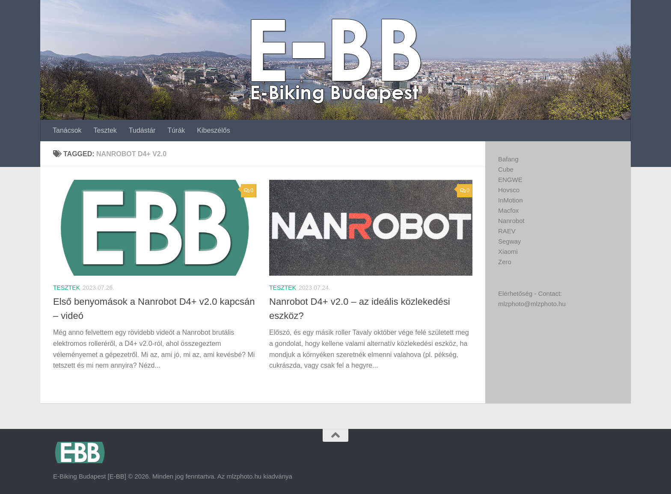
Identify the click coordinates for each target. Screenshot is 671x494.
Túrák (176, 130)
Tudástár (142, 130)
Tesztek (105, 130)
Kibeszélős (213, 130)
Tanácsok (67, 130)
